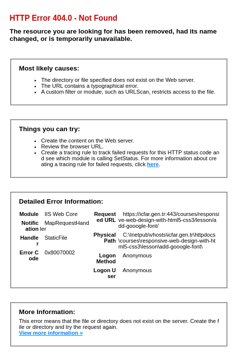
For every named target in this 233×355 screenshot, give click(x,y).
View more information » (51, 333)
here (153, 164)
